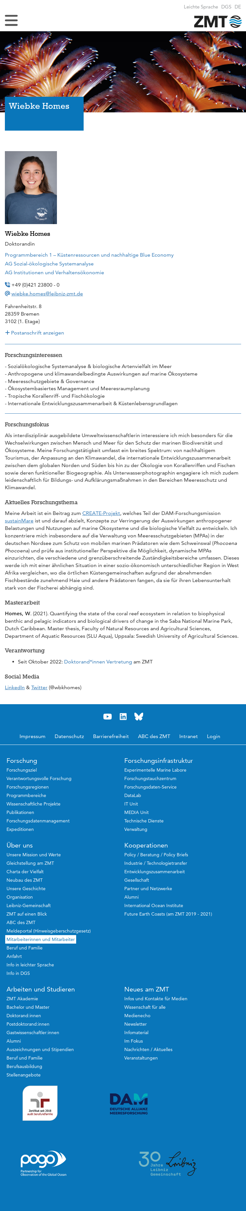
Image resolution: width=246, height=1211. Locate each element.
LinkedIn (15, 687)
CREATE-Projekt (101, 513)
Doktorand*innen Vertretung (98, 662)
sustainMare (19, 521)
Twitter (39, 687)
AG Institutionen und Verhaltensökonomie (54, 272)
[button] (238, 7)
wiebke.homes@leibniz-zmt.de (47, 294)
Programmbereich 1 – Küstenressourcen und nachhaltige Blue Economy (89, 255)
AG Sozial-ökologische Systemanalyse (49, 264)
